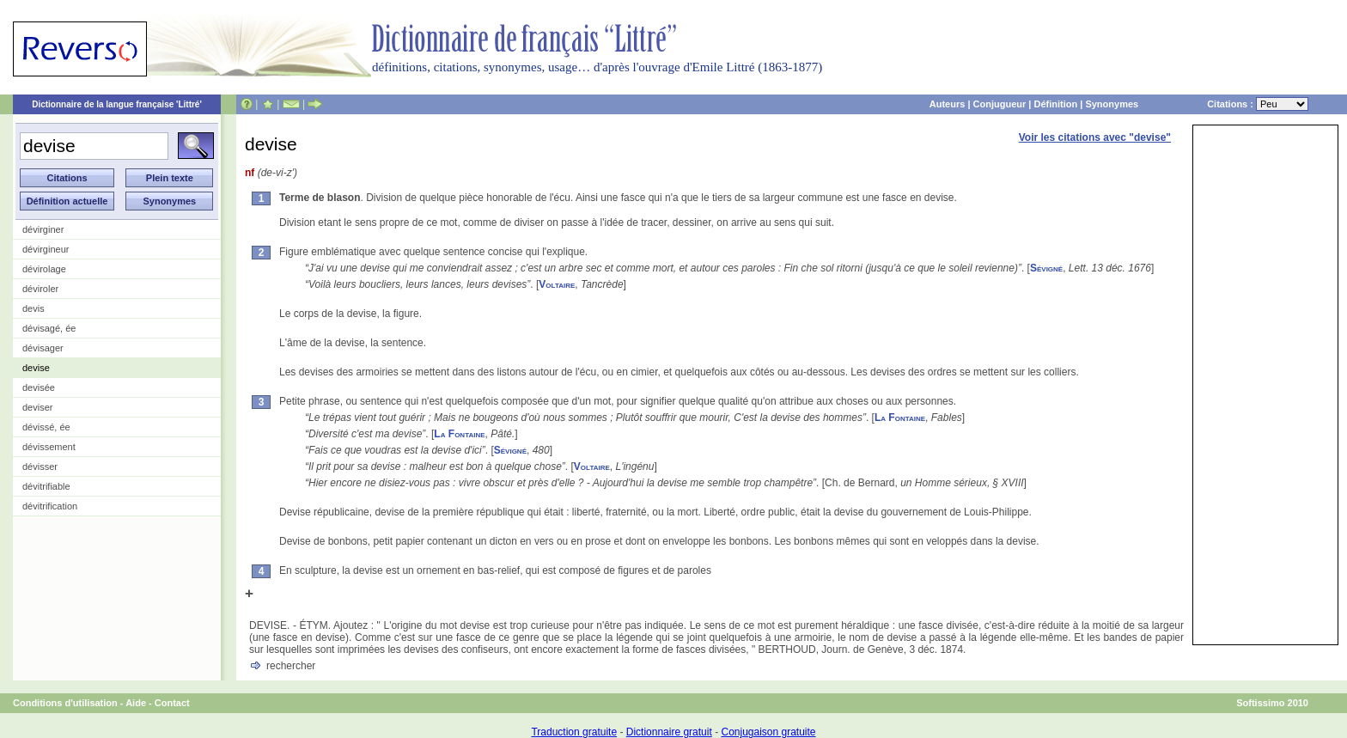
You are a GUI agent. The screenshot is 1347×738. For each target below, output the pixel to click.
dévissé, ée (46, 427)
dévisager (43, 348)
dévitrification (49, 506)
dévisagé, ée (49, 328)
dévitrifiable (46, 486)
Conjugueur (1000, 104)
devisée (38, 387)
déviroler (40, 289)
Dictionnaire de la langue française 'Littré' (117, 104)
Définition (1055, 104)
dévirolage (44, 269)
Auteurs (947, 104)
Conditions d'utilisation (65, 703)
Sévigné (1046, 268)
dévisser (40, 466)
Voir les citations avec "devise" (1095, 137)
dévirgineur (45, 249)
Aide (135, 703)
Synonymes (1111, 104)
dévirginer (43, 229)
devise (36, 368)
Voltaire (557, 284)
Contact (172, 703)
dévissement (49, 447)
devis (33, 308)
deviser (37, 407)
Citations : (1257, 104)
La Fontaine (900, 418)
